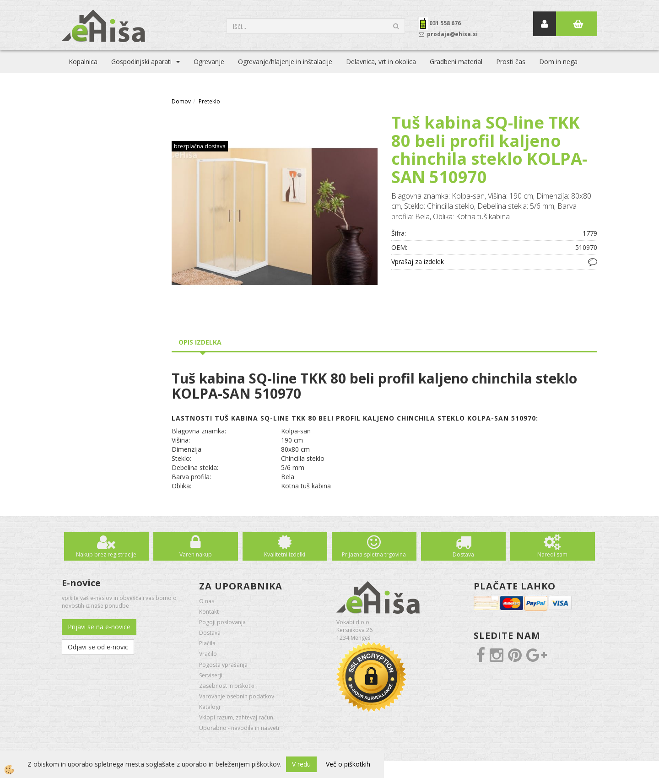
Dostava (463, 554)
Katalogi (209, 707)
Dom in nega (558, 61)
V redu (301, 764)
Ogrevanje (209, 61)
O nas (206, 601)
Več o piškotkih (348, 764)
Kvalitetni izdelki (284, 554)
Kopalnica (83, 61)
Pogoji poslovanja (222, 622)
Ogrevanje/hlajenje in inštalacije (285, 61)
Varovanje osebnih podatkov (236, 696)
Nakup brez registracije (106, 554)
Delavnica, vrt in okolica (381, 61)
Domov (181, 101)
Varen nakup (195, 554)
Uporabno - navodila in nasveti (239, 728)
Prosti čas (510, 61)
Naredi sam (552, 554)
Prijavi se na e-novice (99, 626)
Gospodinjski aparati (141, 61)
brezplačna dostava (200, 146)
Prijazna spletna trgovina (374, 554)
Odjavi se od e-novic (98, 647)
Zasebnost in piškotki (226, 686)
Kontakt (209, 612)
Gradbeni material (456, 61)
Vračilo (208, 654)
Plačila (207, 643)
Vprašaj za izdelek (417, 261)
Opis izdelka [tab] (199, 342)
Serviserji (210, 675)
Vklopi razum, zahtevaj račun (236, 717)
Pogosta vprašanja (223, 665)
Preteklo (209, 101)
